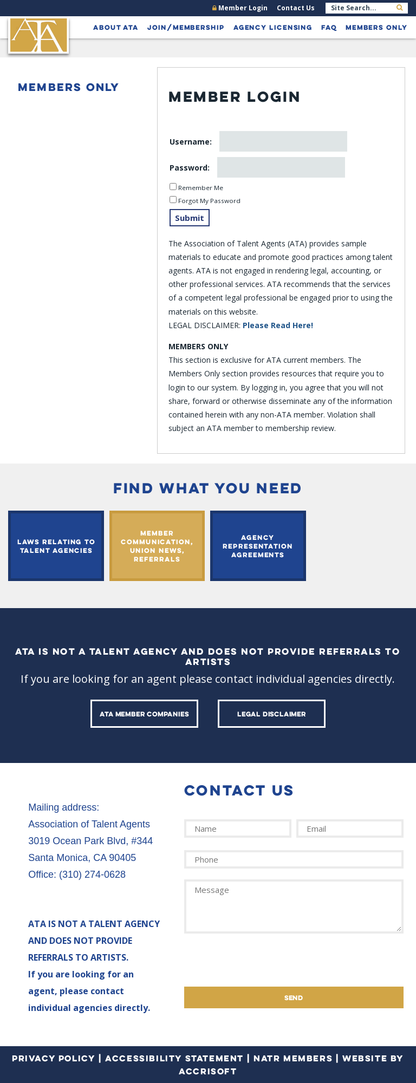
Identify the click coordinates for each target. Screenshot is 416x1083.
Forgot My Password (208, 201)
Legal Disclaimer (271, 713)
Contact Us (296, 7)
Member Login (240, 7)
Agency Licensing (273, 27)
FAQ (329, 27)
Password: (191, 167)
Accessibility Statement (174, 1058)
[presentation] (266, 965)
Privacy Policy (53, 1058)
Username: (192, 141)
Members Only (377, 27)
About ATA (116, 27)
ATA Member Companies (144, 713)
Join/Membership (186, 27)
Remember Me (200, 188)
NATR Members (293, 1058)
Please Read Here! (278, 325)
